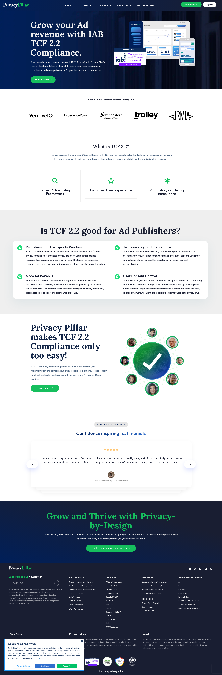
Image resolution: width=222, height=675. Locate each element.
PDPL (107, 623)
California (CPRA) (112, 590)
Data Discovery (75, 601)
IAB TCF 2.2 (110, 601)
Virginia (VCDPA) (112, 593)
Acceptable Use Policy (186, 605)
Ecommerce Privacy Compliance (154, 582)
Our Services (76, 609)
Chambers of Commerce (151, 593)
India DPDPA (110, 619)
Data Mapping (74, 597)
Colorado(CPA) (111, 608)
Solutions (104, 5)
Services (88, 5)
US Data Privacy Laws (114, 582)
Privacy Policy (23, 604)
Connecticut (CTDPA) (113, 612)
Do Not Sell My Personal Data (189, 608)
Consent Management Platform (81, 582)
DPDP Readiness (112, 627)
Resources (124, 5)
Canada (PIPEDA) (112, 597)
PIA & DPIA (109, 605)
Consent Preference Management (82, 590)
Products (71, 5)
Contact (181, 590)
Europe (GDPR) (111, 586)
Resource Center (184, 586)
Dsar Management (76, 593)
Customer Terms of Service (188, 601)
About (180, 582)
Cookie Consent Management (80, 586)
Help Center (182, 593)
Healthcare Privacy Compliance (154, 586)
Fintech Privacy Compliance (152, 590)
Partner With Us (145, 5)
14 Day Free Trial (148, 611)
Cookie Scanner (148, 607)
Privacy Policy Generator (151, 603)
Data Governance (76, 605)
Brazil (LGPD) (110, 616)
